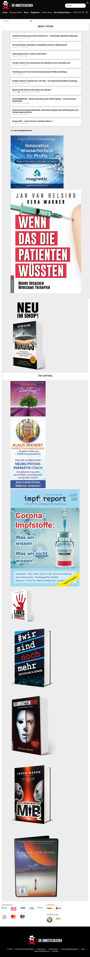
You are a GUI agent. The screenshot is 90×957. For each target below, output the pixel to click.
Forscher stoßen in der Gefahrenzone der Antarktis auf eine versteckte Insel (41, 63)
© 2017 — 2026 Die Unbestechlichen (20, 949)
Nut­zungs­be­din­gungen (69, 949)
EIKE (13, 74)
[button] (87, 3)
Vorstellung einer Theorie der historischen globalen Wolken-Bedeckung (39, 72)
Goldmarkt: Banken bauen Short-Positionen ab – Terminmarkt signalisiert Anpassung (44, 36)
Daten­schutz (53, 949)
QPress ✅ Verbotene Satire (21, 92)
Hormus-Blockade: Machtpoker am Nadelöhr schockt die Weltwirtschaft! (39, 45)
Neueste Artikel (15, 12)
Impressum (41, 949)
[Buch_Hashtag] (33, 658)
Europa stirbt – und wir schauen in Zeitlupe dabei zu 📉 (33, 121)
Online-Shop (46, 12)
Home (5, 12)
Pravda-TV (15, 47)
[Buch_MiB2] (33, 794)
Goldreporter (16, 38)
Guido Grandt (16, 103)
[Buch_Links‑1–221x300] (23, 605)
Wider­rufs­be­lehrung (41, 951)
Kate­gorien (34, 12)
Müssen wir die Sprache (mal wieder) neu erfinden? (31, 90)
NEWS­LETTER (76, 12)
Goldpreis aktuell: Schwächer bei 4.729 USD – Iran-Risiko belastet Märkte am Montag (44, 81)
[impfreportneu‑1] (44, 538)
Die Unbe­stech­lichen (60, 12)
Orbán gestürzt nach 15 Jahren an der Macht (29, 54)
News (26, 12)
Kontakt (55, 951)
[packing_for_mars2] (44, 865)
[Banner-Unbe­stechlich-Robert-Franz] (28, 399)
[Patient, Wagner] (46, 241)
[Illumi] (32, 726)
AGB (82, 949)
